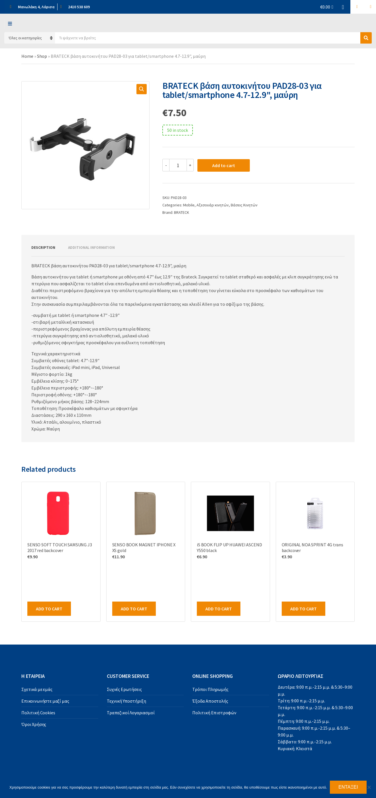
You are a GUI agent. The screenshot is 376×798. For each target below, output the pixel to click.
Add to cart (223, 165)
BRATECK (181, 212)
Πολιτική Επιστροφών (214, 712)
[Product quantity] (178, 165)
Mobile (189, 205)
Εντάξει (348, 787)
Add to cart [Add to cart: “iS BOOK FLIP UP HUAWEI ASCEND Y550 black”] (218, 609)
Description (43, 247)
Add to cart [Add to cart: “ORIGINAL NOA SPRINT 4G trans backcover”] (303, 609)
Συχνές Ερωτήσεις (124, 689)
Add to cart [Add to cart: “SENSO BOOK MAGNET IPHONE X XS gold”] (134, 609)
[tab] (43, 248)
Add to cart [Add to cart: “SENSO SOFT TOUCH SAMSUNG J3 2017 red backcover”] (49, 609)
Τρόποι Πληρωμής (210, 689)
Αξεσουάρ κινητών (213, 205)
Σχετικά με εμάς (36, 689)
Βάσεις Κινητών (244, 205)
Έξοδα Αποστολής (210, 701)
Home (27, 56)
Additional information (91, 247)
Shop (42, 56)
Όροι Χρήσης (33, 724)
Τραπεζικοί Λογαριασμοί (130, 712)
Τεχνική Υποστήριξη (126, 701)
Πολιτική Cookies (38, 712)
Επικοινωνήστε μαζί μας (45, 701)
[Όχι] (369, 787)
